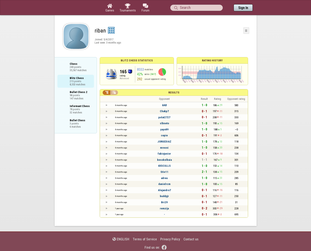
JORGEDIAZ (164, 141)
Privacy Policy (170, 239)
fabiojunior (164, 153)
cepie (164, 135)
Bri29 (164, 202)
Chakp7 (164, 111)
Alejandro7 (164, 190)
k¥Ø (164, 105)
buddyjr (164, 196)
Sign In (243, 8)
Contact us (191, 239)
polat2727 (164, 117)
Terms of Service (145, 239)
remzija (164, 208)
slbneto (164, 123)
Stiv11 (164, 171)
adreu (164, 178)
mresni (164, 147)
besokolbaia (164, 159)
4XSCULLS (164, 165)
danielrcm (164, 184)
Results (173, 92)
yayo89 (164, 129)
